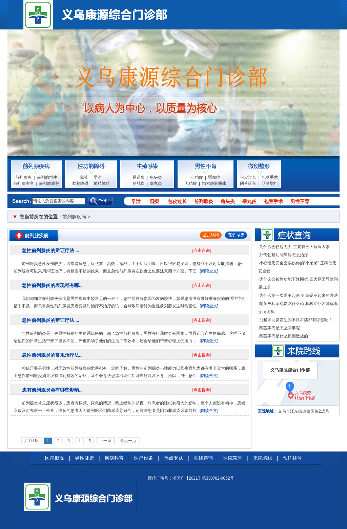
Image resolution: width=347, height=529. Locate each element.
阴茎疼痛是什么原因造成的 (283, 336)
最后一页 (128, 440)
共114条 (31, 440)
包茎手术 (270, 177)
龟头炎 (156, 177)
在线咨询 (203, 458)
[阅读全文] (209, 271)
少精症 (197, 177)
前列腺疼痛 (23, 183)
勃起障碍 (80, 183)
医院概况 (54, 458)
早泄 (98, 177)
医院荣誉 (232, 458)
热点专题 (173, 458)
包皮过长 (248, 177)
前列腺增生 (47, 177)
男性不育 (299, 201)
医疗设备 (143, 458)
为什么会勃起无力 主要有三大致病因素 (294, 246)
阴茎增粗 (270, 183)
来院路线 (262, 458)
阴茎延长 (248, 183)
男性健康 (84, 458)
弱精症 (214, 177)
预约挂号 (292, 458)
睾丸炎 (156, 183)
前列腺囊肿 (49, 183)
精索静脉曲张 (214, 183)
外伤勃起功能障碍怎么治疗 (283, 254)
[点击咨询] (201, 250)
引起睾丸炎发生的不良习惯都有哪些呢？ (295, 319)
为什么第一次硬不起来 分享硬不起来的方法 (298, 295)
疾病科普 (114, 458)
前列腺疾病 (74, 216)
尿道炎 (138, 177)
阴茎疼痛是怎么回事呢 (279, 328)
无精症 (191, 183)
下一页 (105, 440)
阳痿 (84, 177)
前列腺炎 (23, 177)
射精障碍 (102, 183)
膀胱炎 (138, 183)
